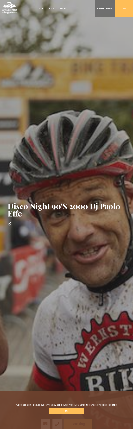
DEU (63, 8)
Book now (105, 8)
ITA (41, 8)
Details (112, 405)
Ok (66, 411)
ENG (52, 8)
